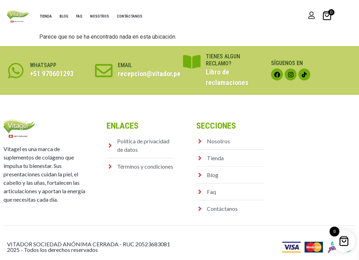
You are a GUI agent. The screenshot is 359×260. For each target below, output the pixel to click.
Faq (79, 16)
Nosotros (99, 16)
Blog (64, 16)
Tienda (46, 16)
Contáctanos (129, 16)
